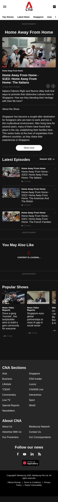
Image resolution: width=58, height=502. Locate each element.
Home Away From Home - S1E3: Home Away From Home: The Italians (35, 174)
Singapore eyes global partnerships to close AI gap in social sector (35, 319)
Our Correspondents (40, 437)
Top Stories (8, 17)
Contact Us (35, 432)
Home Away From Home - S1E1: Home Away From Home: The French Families (36, 219)
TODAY (6, 389)
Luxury (32, 384)
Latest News (23, 17)
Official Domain (14, 482)
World (32, 405)
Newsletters (8, 410)
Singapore (38, 17)
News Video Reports (8, 308)
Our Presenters (10, 437)
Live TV (6, 400)
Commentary (9, 394)
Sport (32, 400)
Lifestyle (6, 384)
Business (7, 379)
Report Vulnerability (33, 485)
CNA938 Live (36, 389)
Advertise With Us (11, 432)
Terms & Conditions (32, 482)
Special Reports (10, 405)
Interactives (35, 394)
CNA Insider (35, 379)
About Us (7, 426)
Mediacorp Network (39, 426)
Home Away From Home (33, 168)
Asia (49, 17)
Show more (29, 148)
